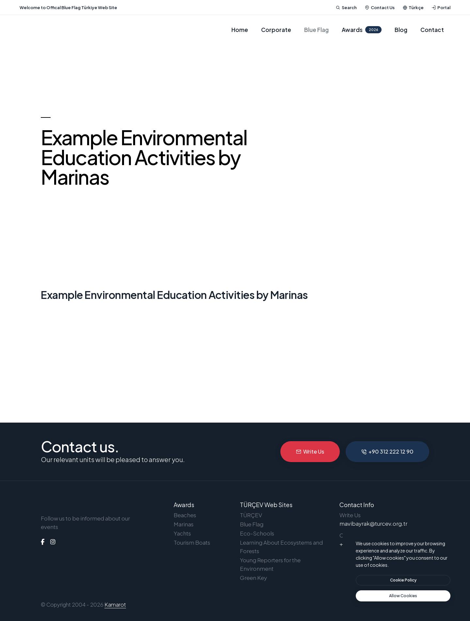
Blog (401, 29)
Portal (440, 7)
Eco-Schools (257, 533)
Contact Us (380, 7)
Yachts (182, 533)
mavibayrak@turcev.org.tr (373, 523)
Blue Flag (316, 29)
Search (346, 7)
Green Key (253, 577)
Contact (432, 29)
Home (239, 29)
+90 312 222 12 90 (387, 451)
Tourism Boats (192, 542)
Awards (362, 29)
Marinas (184, 524)
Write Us (310, 451)
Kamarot (115, 604)
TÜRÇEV (251, 515)
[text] (403, 595)
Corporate (276, 29)
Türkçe (413, 7)
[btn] (403, 580)
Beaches (185, 515)
